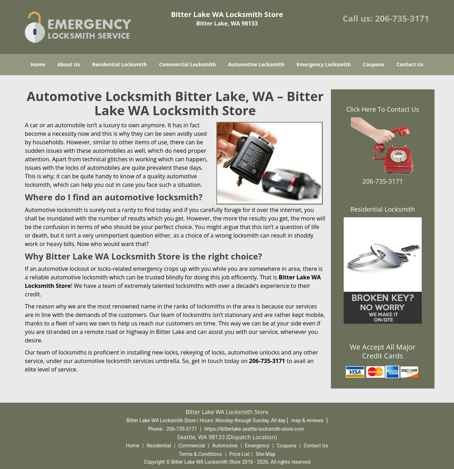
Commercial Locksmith (187, 64)
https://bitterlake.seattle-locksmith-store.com (254, 429)
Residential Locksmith (119, 64)
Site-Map (265, 454)
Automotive (225, 445)
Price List (239, 454)
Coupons (373, 64)
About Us (68, 64)
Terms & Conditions (200, 454)
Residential (158, 445)
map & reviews (308, 420)
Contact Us (410, 64)
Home (38, 64)
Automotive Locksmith (256, 64)
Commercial (191, 445)
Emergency (257, 445)
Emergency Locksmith (324, 64)
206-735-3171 (402, 18)
